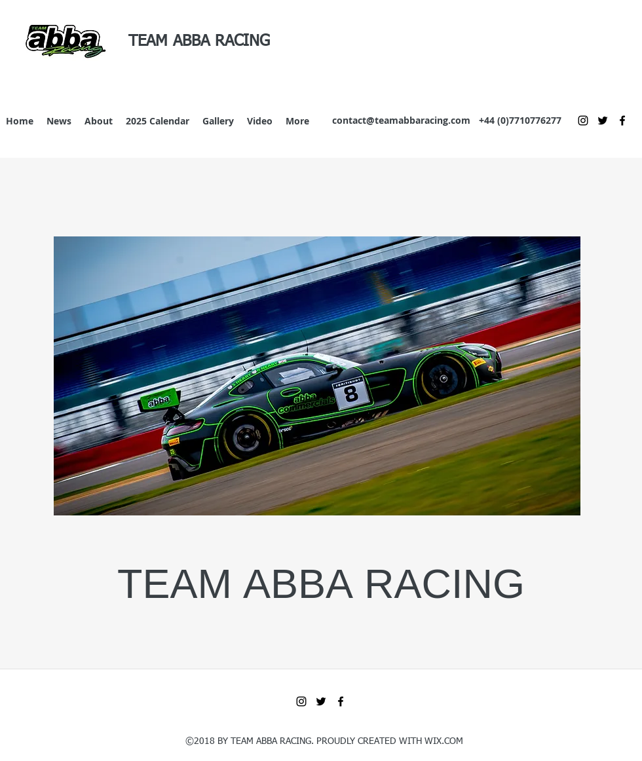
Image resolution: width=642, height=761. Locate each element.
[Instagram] (583, 120)
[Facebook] (622, 120)
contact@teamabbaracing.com (401, 120)
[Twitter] (602, 120)
